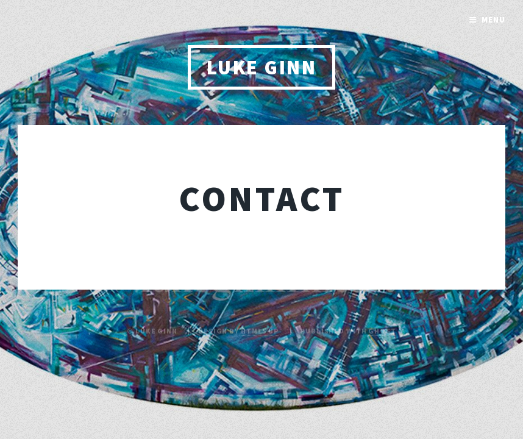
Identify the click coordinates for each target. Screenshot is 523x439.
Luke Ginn (261, 67)
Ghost (382, 330)
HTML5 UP (260, 330)
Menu (493, 20)
